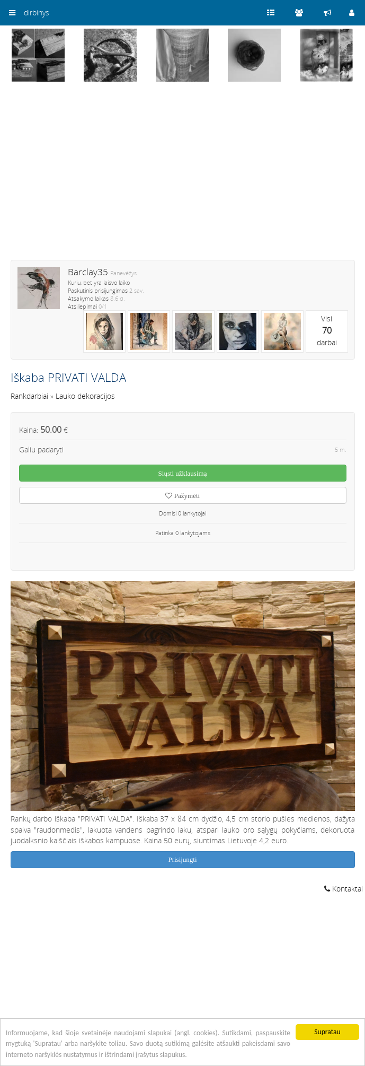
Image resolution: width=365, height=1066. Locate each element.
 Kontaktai (343, 889)
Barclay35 (88, 272)
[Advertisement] (183, 177)
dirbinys (36, 12)
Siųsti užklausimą (182, 473)
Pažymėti (182, 495)
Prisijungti (182, 859)
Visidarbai (327, 330)
